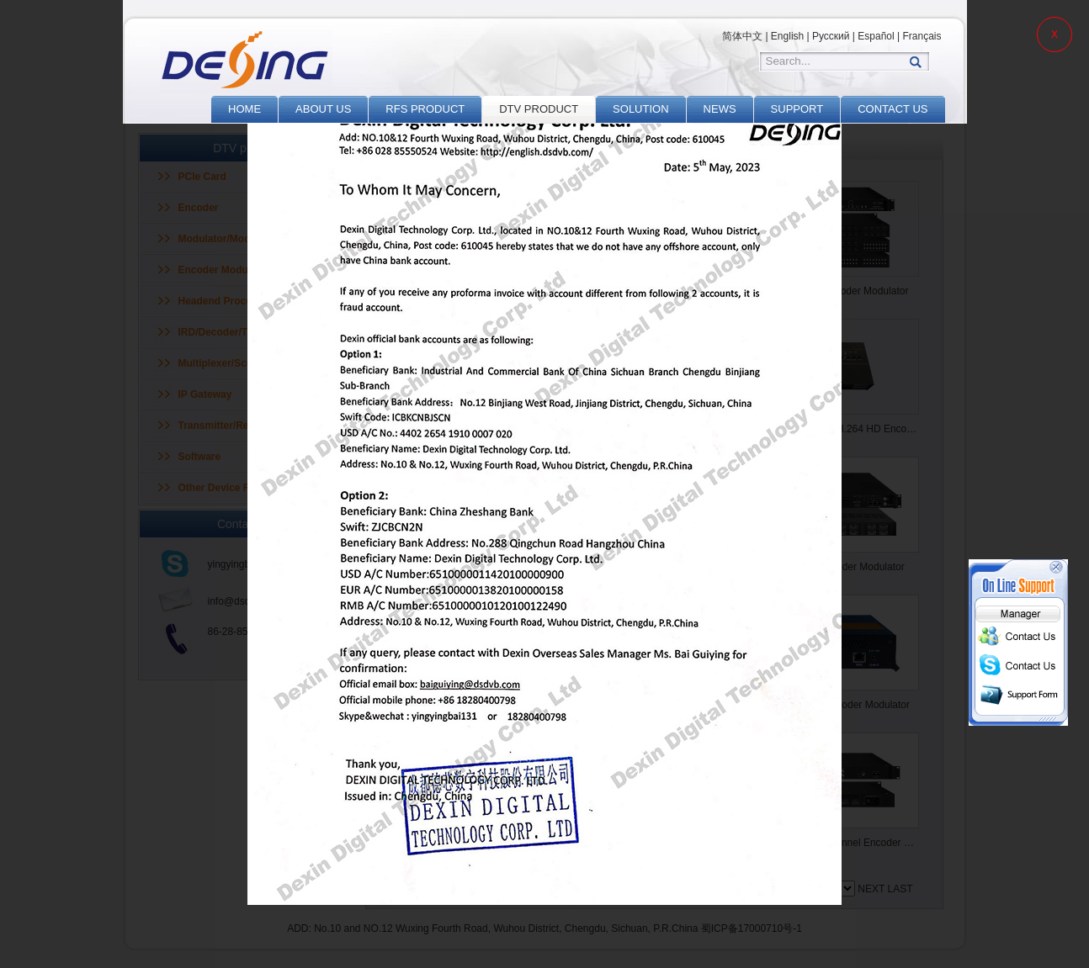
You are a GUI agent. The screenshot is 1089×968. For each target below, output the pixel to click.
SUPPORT (797, 109)
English (787, 36)
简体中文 (742, 36)
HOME (244, 109)
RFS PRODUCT (425, 109)
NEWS (720, 109)
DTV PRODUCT (538, 109)
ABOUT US (323, 109)
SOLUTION (640, 109)
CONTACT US (892, 109)
